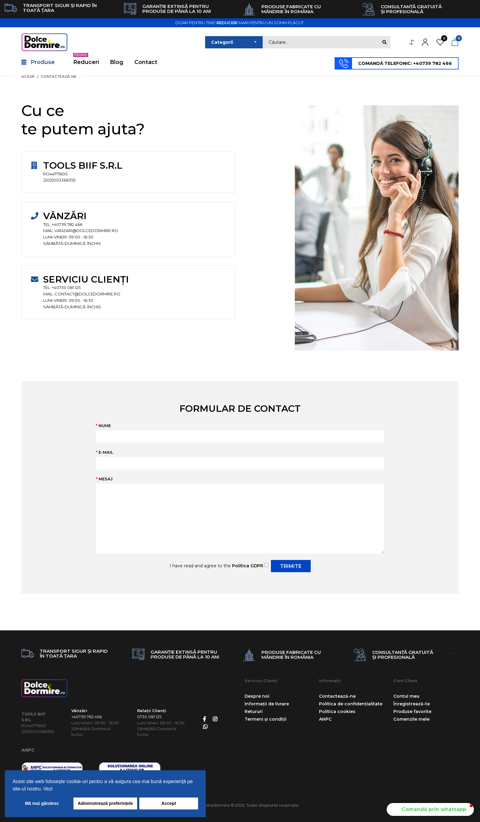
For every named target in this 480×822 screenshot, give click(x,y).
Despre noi (257, 696)
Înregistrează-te (411, 704)
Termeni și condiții (266, 719)
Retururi (254, 711)
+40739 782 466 (67, 224)
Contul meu (406, 696)
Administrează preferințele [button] (105, 803)
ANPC (28, 750)
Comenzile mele (411, 719)
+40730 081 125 (66, 287)
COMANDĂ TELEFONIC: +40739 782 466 (405, 63)
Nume (105, 425)
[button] (430, 809)
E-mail (106, 452)
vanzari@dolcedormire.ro (86, 230)
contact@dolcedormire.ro (87, 293)
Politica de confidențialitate (350, 704)
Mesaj (106, 478)
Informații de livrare (267, 704)
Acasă (28, 76)
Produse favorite (412, 711)
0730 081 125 (149, 716)
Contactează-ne (59, 76)
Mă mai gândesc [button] (42, 803)
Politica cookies (337, 711)
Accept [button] (168, 803)
